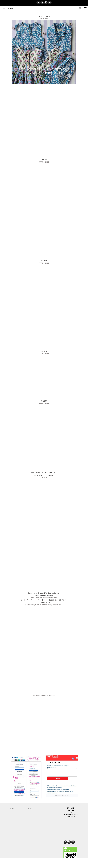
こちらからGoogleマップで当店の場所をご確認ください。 (44, 605)
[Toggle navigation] (85, 8)
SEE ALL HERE (44, 18)
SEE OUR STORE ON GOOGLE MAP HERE (44, 597)
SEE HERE (44, 478)
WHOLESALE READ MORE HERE (44, 695)
